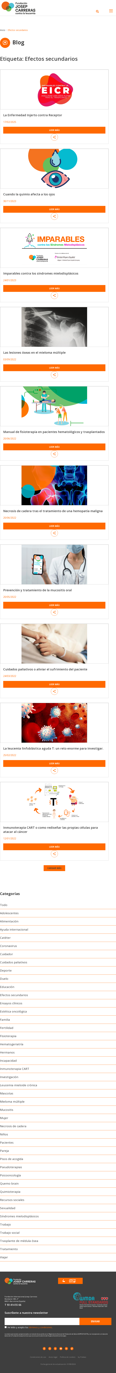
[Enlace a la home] (20, 8)
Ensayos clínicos (11, 1003)
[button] (54, 868)
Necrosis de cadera (13, 1126)
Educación (7, 987)
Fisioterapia (8, 1036)
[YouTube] (60, 1348)
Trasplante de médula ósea (19, 1241)
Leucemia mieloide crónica (18, 1085)
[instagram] (49, 1348)
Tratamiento (9, 1249)
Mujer (4, 1118)
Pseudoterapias (11, 1167)
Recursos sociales (12, 1200)
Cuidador (6, 954)
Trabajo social (10, 1233)
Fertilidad (6, 1028)
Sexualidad (7, 1208)
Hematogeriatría (11, 1044)
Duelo (4, 979)
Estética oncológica (13, 1011)
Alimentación (9, 921)
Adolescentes (9, 913)
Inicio (2, 30)
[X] (55, 1348)
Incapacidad (8, 1061)
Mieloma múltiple (12, 1102)
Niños (4, 1134)
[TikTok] (71, 1348)
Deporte (6, 970)
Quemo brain (9, 1183)
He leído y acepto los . (29, 1327)
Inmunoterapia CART (14, 1069)
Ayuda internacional (14, 929)
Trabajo (5, 1224)
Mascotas (6, 1093)
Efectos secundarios (14, 995)
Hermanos (7, 1052)
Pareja (4, 1151)
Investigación (9, 1077)
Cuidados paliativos (13, 962)
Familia (5, 1020)
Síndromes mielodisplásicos (19, 1216)
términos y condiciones (40, 1327)
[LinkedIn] (66, 1348)
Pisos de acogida (11, 1159)
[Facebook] (44, 1348)
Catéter (5, 938)
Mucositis (6, 1110)
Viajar (4, 1257)
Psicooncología (10, 1175)
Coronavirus (8, 946)
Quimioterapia (10, 1192)
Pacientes (7, 1143)
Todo (3, 905)
